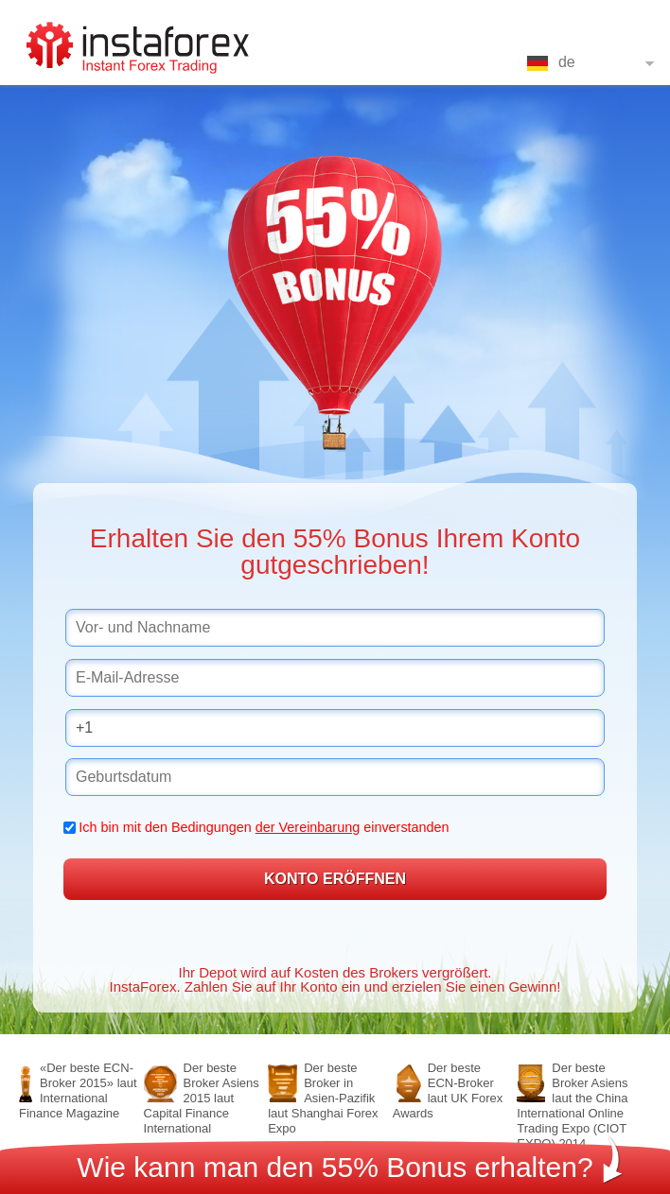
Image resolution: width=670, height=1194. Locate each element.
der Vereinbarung (308, 827)
